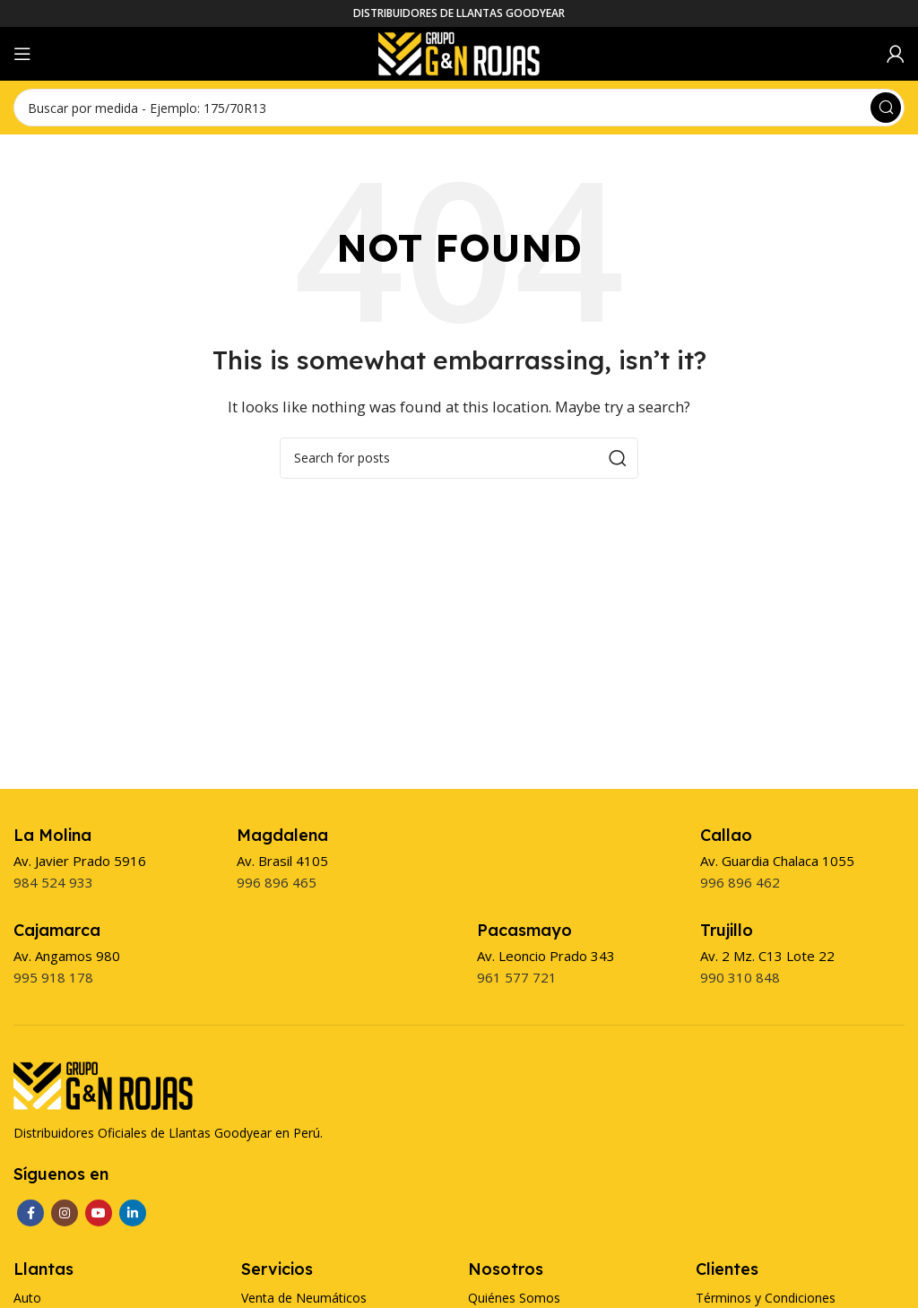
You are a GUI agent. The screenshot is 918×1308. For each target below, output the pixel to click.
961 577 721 (517, 977)
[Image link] (103, 1084)
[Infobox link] (52, 835)
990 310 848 (740, 977)
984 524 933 (53, 882)
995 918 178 (53, 977)
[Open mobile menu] (22, 54)
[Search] (459, 107)
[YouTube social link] (98, 1213)
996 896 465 (276, 882)
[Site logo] (459, 52)
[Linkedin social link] (132, 1213)
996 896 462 (740, 882)
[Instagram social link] (64, 1213)
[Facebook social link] (30, 1213)
